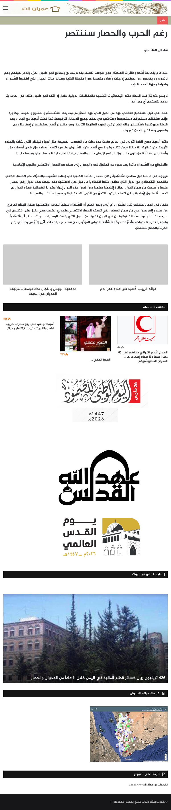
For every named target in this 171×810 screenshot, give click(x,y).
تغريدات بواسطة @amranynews (148, 784)
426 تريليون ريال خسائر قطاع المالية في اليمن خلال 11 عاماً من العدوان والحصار (98, 678)
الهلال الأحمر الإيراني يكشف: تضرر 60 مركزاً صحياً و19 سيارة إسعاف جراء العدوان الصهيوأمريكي (143, 357)
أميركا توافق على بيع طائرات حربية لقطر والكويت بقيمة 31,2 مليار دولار (30, 326)
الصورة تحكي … (101, 359)
